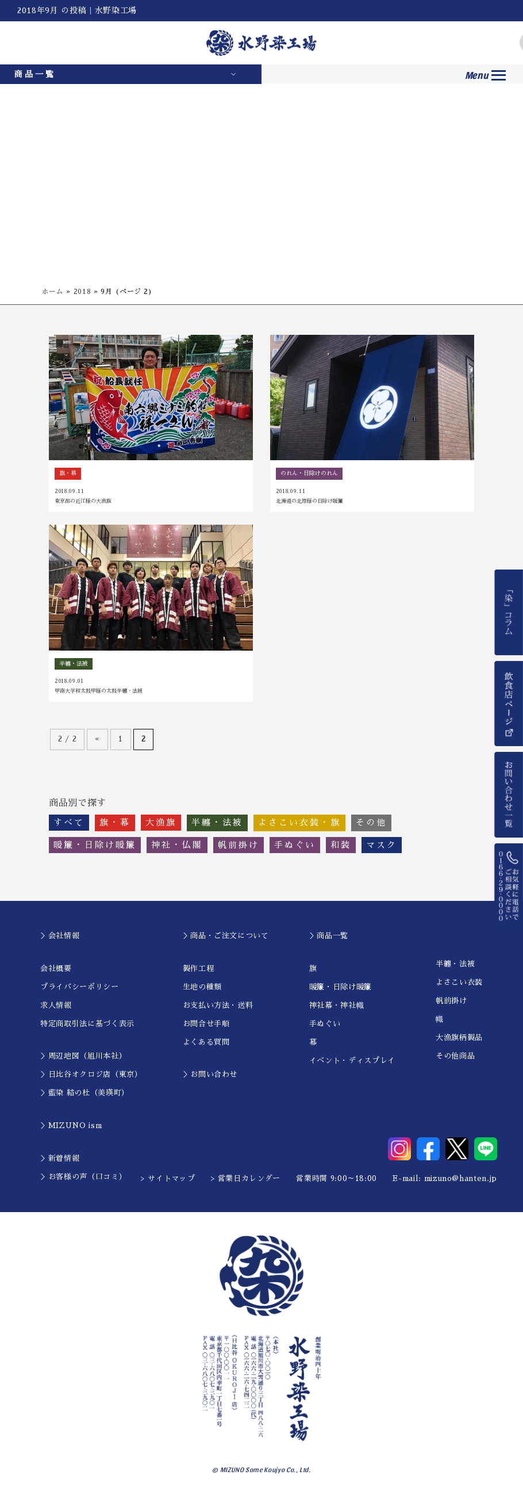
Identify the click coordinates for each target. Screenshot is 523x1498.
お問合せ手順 (206, 1024)
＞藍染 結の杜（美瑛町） (84, 1094)
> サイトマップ (168, 1179)
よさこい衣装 (459, 983)
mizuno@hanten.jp (460, 1179)
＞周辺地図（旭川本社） (83, 1057)
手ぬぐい (325, 1024)
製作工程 (198, 969)
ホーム (53, 291)
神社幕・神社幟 (336, 1006)
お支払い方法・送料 (218, 1006)
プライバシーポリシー (79, 987)
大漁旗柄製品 (459, 1038)
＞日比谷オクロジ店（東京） (91, 1075)
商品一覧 (35, 74)
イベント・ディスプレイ (352, 1061)
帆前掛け (451, 1002)
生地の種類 (202, 987)
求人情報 (56, 1006)
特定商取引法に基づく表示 (87, 1024)
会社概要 (56, 969)
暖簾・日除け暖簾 (340, 987)
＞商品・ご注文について (226, 937)
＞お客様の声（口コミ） (83, 1177)
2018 (82, 291)
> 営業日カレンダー (246, 1179)
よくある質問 (206, 1042)
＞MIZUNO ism (71, 1126)
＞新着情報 (59, 1159)
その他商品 (455, 1057)
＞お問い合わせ (210, 1075)
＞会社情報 (59, 937)
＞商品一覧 (328, 937)
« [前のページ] (97, 740)
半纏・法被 (455, 965)
